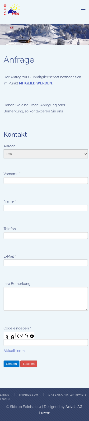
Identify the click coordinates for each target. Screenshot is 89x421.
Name (10, 201)
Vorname (12, 174)
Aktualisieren (14, 351)
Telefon (10, 229)
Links (4, 394)
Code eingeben (17, 328)
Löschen (29, 363)
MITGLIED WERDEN (35, 83)
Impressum (29, 394)
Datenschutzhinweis (67, 394)
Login (5, 399)
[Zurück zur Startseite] (12, 9)
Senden (11, 363)
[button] (83, 9)
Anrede (11, 146)
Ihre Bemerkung (17, 284)
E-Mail (10, 256)
